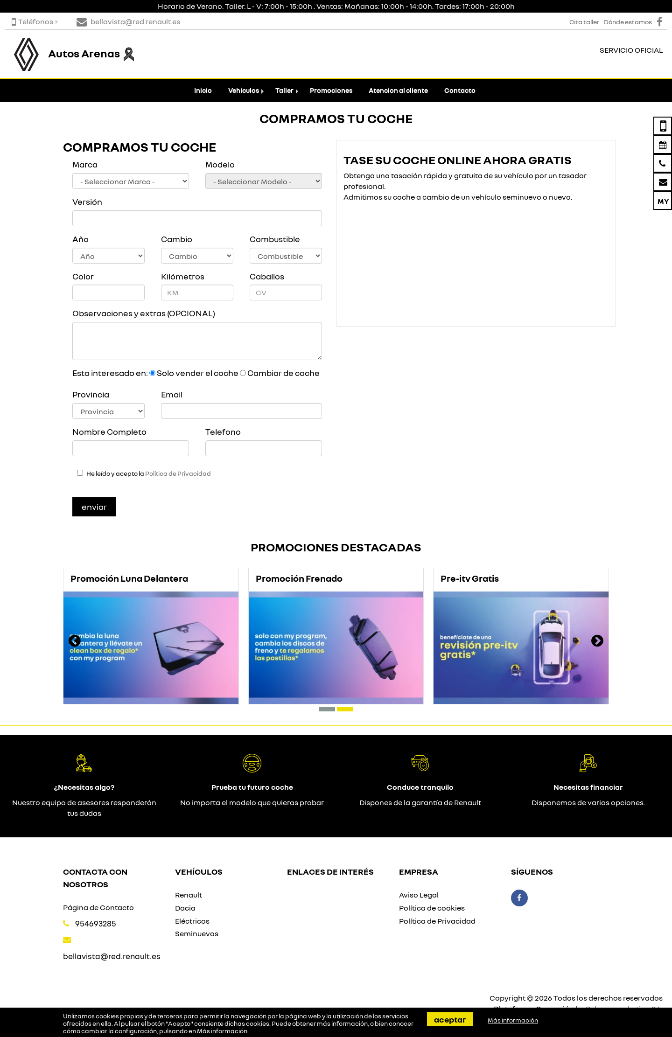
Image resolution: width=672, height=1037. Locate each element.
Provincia (90, 394)
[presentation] (74, 642)
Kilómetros (182, 276)
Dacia (185, 907)
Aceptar (450, 1019)
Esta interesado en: (110, 373)
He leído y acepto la (148, 473)
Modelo (220, 164)
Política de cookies (432, 907)
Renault (188, 894)
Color (83, 276)
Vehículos (243, 90)
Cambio (176, 239)
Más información (222, 1031)
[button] (327, 709)
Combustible (275, 239)
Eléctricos (192, 921)
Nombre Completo (109, 431)
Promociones (331, 90)
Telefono (223, 431)
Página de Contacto (98, 907)
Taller (284, 90)
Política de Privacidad (178, 473)
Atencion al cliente (398, 90)
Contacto (460, 90)
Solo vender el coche (197, 373)
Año (80, 239)
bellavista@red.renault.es (112, 956)
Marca (85, 164)
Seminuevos (196, 933)
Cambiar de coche (283, 373)
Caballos (267, 276)
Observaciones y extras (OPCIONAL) (143, 313)
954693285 (95, 923)
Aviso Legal (419, 894)
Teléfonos (32, 21)
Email (171, 394)
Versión (87, 201)
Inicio (203, 90)
